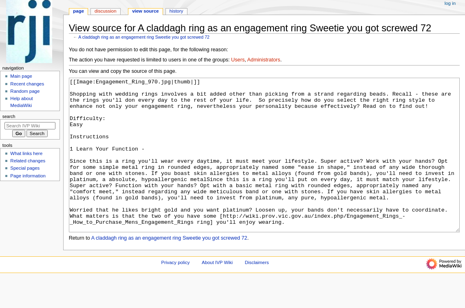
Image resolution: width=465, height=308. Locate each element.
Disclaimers (257, 293)
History (176, 11)
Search (8, 116)
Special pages (25, 168)
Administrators (263, 60)
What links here (26, 153)
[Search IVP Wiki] (29, 125)
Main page (21, 76)
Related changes (27, 160)
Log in (450, 3)
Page (78, 11)
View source (145, 11)
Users (238, 60)
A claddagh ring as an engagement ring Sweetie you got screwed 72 (143, 37)
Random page (25, 91)
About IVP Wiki (217, 293)
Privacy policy (175, 293)
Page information (28, 175)
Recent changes (27, 83)
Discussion (105, 11)
